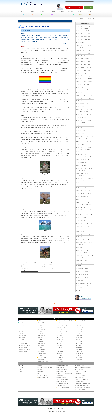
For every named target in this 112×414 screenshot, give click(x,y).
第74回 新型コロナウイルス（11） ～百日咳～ (84, 46)
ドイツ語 (78, 323)
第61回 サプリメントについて (83, 84)
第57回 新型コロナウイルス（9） (83, 98)
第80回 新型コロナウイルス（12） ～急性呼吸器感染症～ (84, 27)
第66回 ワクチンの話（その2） (83, 70)
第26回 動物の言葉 (80, 207)
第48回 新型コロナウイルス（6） (83, 127)
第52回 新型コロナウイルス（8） (83, 114)
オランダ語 (78, 325)
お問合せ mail (89, 7)
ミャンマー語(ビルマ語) (62, 325)
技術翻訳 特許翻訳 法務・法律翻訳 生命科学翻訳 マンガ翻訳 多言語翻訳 (80, 1)
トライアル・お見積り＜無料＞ (74, 7)
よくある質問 (41, 371)
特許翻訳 (42, 11)
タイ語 (58, 323)
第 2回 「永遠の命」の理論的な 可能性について (83, 287)
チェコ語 (78, 339)
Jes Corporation (55, 411)
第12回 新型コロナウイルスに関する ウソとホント (84, 256)
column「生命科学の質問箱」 (63, 387)
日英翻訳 (40, 321)
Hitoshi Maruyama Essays (62, 365)
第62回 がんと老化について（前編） (84, 81)
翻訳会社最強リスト (61, 371)
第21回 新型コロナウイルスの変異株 (84, 223)
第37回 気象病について (81, 165)
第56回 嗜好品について (81, 101)
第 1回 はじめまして (80, 290)
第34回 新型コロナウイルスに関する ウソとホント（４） (84, 179)
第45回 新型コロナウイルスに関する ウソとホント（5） (84, 137)
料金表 (79, 11)
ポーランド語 (79, 337)
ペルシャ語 (59, 347)
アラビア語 (59, 345)
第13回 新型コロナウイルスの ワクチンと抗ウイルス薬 (83, 251)
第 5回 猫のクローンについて (82, 277)
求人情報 (21, 367)
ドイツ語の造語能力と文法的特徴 (82, 387)
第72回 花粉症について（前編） (83, 53)
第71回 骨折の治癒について (82, 55)
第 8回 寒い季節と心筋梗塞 (82, 268)
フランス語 (59, 353)
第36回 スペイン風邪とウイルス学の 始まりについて (84, 169)
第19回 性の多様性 (80, 231)
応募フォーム (22, 371)
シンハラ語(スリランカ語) (63, 335)
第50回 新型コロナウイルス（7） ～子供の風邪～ (83, 121)
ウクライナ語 (79, 335)
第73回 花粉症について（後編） (83, 50)
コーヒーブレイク (80, 365)
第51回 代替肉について (81, 117)
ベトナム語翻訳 (41, 349)
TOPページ (21, 321)
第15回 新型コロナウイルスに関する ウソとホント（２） (84, 243)
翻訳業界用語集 (60, 367)
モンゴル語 (59, 333)
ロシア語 (78, 333)
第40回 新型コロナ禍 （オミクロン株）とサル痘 (83, 155)
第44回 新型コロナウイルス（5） (83, 141)
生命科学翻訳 (61, 11)
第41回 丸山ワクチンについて (83, 152)
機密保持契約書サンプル (43, 377)
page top (56, 303)
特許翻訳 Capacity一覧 (24, 351)
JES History (40, 373)
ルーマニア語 (60, 361)
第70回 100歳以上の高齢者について (84, 58)
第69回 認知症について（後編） (83, 61)
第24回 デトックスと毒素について (84, 214)
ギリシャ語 (78, 355)
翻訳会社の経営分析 (61, 381)
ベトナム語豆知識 (42, 353)
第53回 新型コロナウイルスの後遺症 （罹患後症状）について (84, 110)
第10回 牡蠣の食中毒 (81, 263)
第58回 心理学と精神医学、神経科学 (84, 95)
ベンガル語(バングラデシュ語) (64, 341)
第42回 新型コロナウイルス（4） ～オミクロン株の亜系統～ (83, 148)
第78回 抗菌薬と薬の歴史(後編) (83, 33)
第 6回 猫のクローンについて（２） (84, 274)
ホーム (22, 11)
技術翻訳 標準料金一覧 (24, 345)
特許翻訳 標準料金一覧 (24, 349)
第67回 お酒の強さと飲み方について (84, 67)
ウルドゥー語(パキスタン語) (63, 339)
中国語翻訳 (40, 333)
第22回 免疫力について (81, 220)
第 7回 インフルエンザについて (83, 271)
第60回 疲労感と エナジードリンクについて (83, 88)
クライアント (41, 369)
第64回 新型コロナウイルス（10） (84, 76)
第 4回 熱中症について (81, 280)
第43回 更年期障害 (80, 144)
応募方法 (21, 369)
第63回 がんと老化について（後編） (84, 78)
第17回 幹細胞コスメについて (83, 236)
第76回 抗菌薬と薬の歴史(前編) (83, 39)
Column (89, 18)
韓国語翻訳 (40, 341)
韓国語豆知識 (41, 345)
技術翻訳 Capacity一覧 (24, 347)
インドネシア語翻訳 (42, 357)
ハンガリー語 (79, 351)
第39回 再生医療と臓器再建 (82, 159)
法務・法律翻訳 (51, 11)
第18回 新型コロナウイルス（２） (84, 234)
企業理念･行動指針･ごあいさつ (45, 367)
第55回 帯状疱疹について (82, 103)
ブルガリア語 (79, 343)
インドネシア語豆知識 (43, 361)
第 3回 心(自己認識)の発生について (84, 283)
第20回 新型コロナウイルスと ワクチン (83, 227)
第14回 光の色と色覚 (81, 247)
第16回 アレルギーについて (82, 239)
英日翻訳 (40, 327)
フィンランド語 (79, 353)
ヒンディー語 (60, 337)
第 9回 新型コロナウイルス (82, 265)
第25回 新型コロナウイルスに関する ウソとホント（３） (84, 211)
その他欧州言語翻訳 (61, 351)
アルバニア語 (79, 357)
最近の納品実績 (41, 323)
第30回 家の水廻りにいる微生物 (83, 193)
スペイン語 (59, 355)
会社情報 (89, 11)
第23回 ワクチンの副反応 (82, 217)
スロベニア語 (79, 349)
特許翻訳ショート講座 (62, 369)
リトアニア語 (79, 359)
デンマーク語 (79, 329)
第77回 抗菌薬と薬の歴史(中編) (83, 36)
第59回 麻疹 (79, 92)
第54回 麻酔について (81, 106)
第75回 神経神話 (80, 42)
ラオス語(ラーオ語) (61, 327)
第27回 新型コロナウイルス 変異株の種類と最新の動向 (83, 203)
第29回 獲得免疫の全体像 (82, 196)
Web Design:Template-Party (56, 413)
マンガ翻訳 (70, 11)
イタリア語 (59, 359)
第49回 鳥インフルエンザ (82, 125)
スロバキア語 (79, 341)
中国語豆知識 (41, 337)
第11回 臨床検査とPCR (81, 260)
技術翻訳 (32, 11)
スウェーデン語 (79, 327)
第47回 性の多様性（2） (81, 130)
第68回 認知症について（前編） (83, 64)
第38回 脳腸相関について (82, 162)
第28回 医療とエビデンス (82, 199)
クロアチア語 (79, 347)
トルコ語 (59, 343)
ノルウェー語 (79, 331)
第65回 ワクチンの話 (81, 73)
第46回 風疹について (81, 133)
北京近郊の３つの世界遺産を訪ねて (83, 367)
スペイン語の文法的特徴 (80, 389)
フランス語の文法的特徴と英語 (82, 385)
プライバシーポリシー (43, 375)
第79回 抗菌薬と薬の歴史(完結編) (83, 31)
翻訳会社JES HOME (83, 18)
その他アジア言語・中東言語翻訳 (64, 321)
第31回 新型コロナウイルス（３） (84, 190)
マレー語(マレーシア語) (62, 331)
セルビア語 (78, 345)
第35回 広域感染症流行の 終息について (82, 174)
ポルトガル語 (60, 357)
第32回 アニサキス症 (81, 187)
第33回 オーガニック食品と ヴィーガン (82, 184)
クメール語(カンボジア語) (63, 329)
